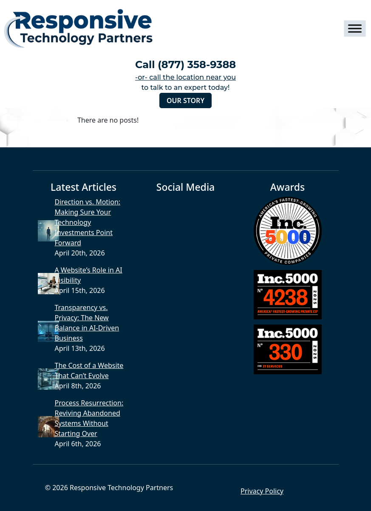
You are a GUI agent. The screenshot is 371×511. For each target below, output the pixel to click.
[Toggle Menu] (354, 28)
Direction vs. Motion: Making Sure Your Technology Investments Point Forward (87, 222)
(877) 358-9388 (197, 64)
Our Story (185, 100)
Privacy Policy (262, 491)
